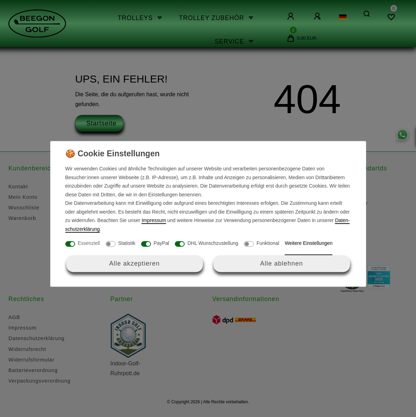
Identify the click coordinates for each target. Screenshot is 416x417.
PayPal (161, 243)
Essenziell (89, 243)
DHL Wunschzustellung (212, 243)
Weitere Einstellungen (308, 243)
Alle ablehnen (281, 263)
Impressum (153, 220)
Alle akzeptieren (134, 263)
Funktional (268, 243)
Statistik (127, 243)
